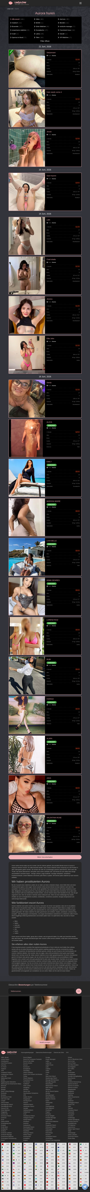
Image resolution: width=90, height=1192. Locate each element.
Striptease (71, 1100)
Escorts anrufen (27, 1063)
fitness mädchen (28, 1078)
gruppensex (26, 1099)
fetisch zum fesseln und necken (32, 1074)
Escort (3, 1140)
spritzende (71, 1093)
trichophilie (71, 1114)
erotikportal (4, 1129)
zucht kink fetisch (73, 1136)
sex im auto (71, 1061)
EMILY (49, 462)
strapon (70, 1099)
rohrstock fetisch (51, 1127)
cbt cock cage (5, 1099)
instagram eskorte (28, 1117)
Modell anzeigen (45, 1042)
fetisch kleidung (28, 1072)
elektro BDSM (5, 1121)
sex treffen (71, 1068)
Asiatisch (3, 1068)
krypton (25, 1140)
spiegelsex (71, 1091)
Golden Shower (27, 1097)
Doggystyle (4, 1112)
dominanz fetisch (6, 1116)
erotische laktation (6, 1133)
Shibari (70, 1080)
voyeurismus (71, 1127)
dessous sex (5, 1108)
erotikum (3, 1131)
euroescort (26, 1067)
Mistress (48, 1089)
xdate (69, 1131)
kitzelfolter (26, 1131)
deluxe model (5, 1102)
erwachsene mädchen (7, 1136)
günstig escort (27, 1100)
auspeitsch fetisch (6, 1072)
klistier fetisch (27, 1134)
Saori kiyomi (51, 176)
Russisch (48, 1134)
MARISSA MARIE (53, 501)
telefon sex (71, 1104)
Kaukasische (26, 1125)
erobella (3, 1125)
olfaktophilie (49, 1102)
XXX (67, 1052)
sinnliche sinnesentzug (74, 1082)
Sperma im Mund (72, 1087)
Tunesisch (71, 1116)
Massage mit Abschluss (52, 1080)
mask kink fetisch (51, 1076)
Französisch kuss (28, 1080)
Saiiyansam (51, 53)
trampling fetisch (73, 1110)
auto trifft (3, 1076)
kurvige (48, 1057)
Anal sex (3, 1065)
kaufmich (26, 1123)
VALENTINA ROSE (54, 818)
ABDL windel (5, 1057)
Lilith (48, 220)
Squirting (70, 1095)
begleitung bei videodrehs (8, 1082)
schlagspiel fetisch (51, 1136)
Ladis (47, 1067)
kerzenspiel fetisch (28, 1127)
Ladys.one (10, 9)
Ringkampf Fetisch (51, 1125)
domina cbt (4, 1114)
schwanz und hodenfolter (53, 1140)
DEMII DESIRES (53, 580)
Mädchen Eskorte (50, 1099)
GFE (24, 1095)
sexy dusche (71, 1078)
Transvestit (71, 1112)
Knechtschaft (27, 1136)
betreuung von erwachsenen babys (11, 1084)
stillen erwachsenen (73, 1097)
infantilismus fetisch (29, 1116)
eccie (2, 1119)
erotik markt (4, 1127)
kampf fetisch (27, 1119)
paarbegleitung (50, 1106)
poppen (48, 1112)
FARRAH (50, 699)
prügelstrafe (49, 1119)
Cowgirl (3, 1100)
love (47, 1074)
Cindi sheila (51, 259)
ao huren (3, 1067)
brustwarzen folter (6, 1097)
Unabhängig (71, 1117)
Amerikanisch (5, 1061)
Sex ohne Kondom (73, 1065)
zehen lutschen (72, 1134)
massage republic (51, 1082)
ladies (47, 1061)
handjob (25, 1108)
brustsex (3, 1095)
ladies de (48, 1063)
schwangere (49, 1138)
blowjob (3, 1089)
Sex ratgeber (71, 1067)
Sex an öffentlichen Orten (75, 1059)
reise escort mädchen (52, 1121)
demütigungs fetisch (7, 1104)
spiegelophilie (72, 1089)
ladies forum (49, 1065)
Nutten (47, 1100)
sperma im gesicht (73, 1085)
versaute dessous (73, 1121)
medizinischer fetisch (52, 1085)
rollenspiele (49, 1129)
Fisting (25, 1076)
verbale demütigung (73, 1119)
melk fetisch (49, 1087)
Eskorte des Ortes (59, 1052)
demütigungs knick (6, 1106)
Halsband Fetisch (28, 1104)
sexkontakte (71, 1072)
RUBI (49, 659)
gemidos (25, 1089)
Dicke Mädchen (5, 1110)
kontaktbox (26, 1138)
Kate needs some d (54, 92)
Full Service (26, 1082)
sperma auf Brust (73, 1084)
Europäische (26, 1068)
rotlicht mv (49, 1131)
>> (79, 991)
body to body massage (7, 1091)
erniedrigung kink (6, 1123)
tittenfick (70, 1108)
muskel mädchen (50, 1097)
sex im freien (72, 1063)
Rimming (48, 1123)
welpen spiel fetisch (74, 1129)
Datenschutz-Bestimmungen (44, 1052)
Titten (69, 1106)
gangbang (26, 1087)
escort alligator (27, 1057)
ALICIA (49, 422)
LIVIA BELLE (52, 541)
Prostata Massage (51, 1117)
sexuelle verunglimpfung (75, 1076)
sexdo (69, 1070)
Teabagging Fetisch (73, 1102)
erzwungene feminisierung (8, 1138)
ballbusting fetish (6, 1078)
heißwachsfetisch (28, 1110)
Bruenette (4, 1093)
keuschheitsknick (28, 1129)
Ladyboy (48, 1068)
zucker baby (71, 1138)
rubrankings (49, 1133)
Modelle (48, 1093)
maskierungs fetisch (51, 1078)
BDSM (3, 1080)
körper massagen (51, 1059)
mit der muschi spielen (52, 1091)
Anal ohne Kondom (6, 1063)
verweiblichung (72, 1123)
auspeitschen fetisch (7, 1074)
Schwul (70, 1057)
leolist (47, 1072)
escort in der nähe (28, 1061)
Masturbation (49, 1084)
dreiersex (3, 1117)
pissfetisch (49, 1110)
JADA (49, 778)
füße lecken (27, 1085)
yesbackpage (71, 1133)
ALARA (49, 739)
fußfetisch (26, 1084)
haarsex (25, 1102)
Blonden (3, 1087)
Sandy (49, 383)
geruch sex (26, 1091)
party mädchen (50, 1108)
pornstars (48, 1114)
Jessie (49, 132)
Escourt (25, 1065)
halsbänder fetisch (28, 1106)
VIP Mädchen (71, 1125)
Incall (24, 1114)
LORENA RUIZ (52, 620)
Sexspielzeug (71, 1074)
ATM (2, 1070)
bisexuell (3, 1085)
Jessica (49, 299)
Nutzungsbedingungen (27, 1052)
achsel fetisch (5, 1059)
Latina (47, 1070)
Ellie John (50, 339)
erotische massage (6, 1134)
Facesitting (26, 1070)
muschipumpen (50, 1095)
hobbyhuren (26, 1112)
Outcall (47, 1104)
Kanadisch (26, 1121)
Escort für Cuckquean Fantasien (32, 1059)
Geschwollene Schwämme (30, 1093)
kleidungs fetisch (28, 1133)
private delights (50, 1116)
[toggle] (85, 1187)
